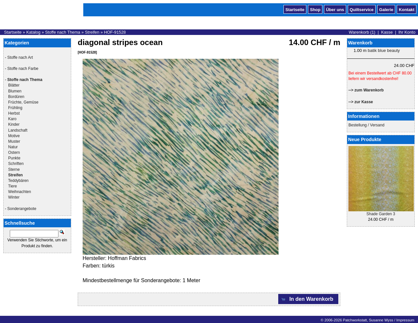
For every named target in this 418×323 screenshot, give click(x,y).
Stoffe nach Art (20, 57)
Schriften (16, 163)
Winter (14, 197)
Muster (14, 141)
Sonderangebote (21, 208)
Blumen (15, 91)
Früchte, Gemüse (23, 102)
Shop (315, 9)
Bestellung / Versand (366, 125)
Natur (13, 147)
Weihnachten (19, 191)
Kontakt (406, 9)
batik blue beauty (384, 50)
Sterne (14, 169)
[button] (308, 299)
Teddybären (18, 180)
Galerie (386, 9)
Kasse (387, 32)
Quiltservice (362, 9)
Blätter (14, 85)
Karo (12, 119)
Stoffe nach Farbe (22, 68)
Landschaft (17, 130)
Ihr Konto (406, 32)
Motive (14, 136)
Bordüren (16, 96)
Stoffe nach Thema (62, 32)
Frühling (15, 107)
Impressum (405, 320)
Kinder (14, 124)
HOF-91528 (115, 32)
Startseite (294, 9)
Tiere (12, 186)
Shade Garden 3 (380, 214)
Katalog (33, 32)
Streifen (92, 32)
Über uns (335, 9)
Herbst (14, 113)
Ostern (14, 152)
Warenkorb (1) (362, 32)
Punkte (14, 158)
